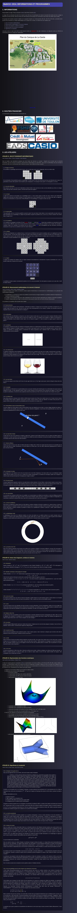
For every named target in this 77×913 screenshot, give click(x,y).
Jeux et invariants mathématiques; (12, 22)
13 (27, 275)
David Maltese (11, 660)
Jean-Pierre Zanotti (19, 767)
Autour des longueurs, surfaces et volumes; (14, 25)
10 (31, 271)
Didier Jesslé (13, 289)
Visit (22, 662)
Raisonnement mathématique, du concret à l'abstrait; (16, 24)
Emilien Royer (11, 767)
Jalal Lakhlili (5, 660)
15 (31, 275)
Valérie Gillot (5, 767)
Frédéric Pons (18, 660)
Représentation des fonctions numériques (22, 658)
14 (34, 275)
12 (37, 271)
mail (22, 12)
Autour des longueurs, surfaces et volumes (22, 557)
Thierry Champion (16, 158)
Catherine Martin (12, 559)
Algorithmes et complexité (17, 765)
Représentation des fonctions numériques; (14, 27)
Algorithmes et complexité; (11, 28)
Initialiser (33, 278)
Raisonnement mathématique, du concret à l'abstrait (25, 287)
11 (34, 271)
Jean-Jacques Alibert (6, 158)
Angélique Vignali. (20, 289)
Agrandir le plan (32, 107)
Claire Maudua (23, 158)
